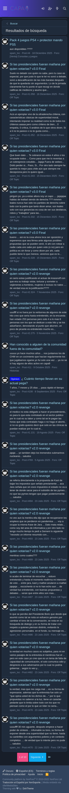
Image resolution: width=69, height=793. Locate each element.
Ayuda (31, 774)
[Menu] (5, 8)
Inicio (40, 774)
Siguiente (38, 757)
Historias (14, 370)
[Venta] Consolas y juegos (23, 56)
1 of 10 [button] (22, 757)
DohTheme (28, 788)
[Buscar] (64, 8)
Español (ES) (24, 771)
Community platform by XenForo (32, 779)
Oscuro (8, 771)
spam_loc (15, 53)
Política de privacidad (14, 774)
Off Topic (14, 97)
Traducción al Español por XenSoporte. (22, 782)
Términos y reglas (45, 771)
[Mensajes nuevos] (57, 8)
